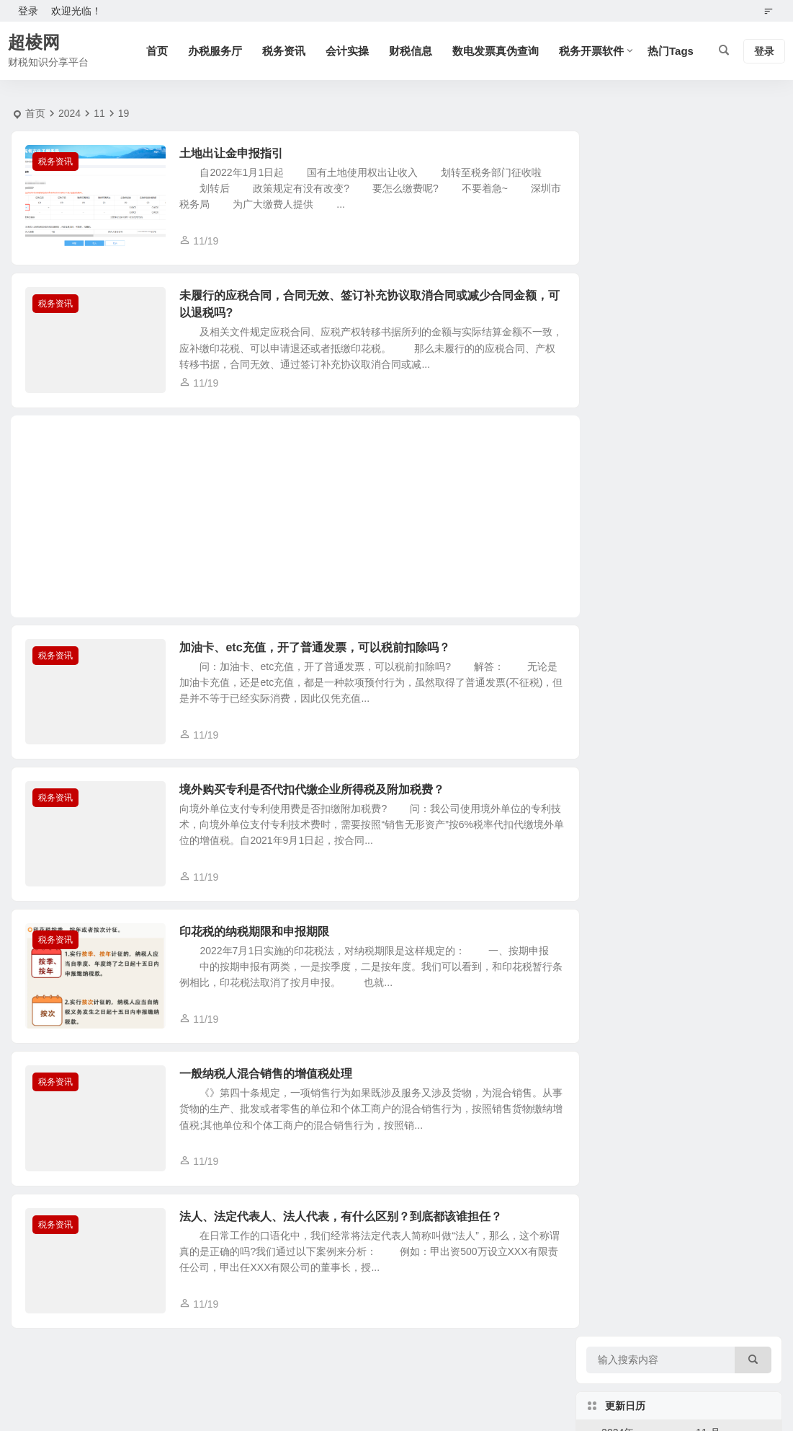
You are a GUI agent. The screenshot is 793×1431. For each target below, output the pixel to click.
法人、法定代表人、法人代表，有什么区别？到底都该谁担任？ (345, 1232)
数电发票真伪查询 (495, 51)
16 (753, 350)
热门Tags (671, 51)
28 (691, 412)
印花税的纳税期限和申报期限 (258, 942)
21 (691, 381)
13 (660, 350)
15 (722, 350)
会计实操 (347, 51)
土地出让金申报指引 (235, 153)
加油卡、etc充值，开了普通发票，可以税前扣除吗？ (319, 652)
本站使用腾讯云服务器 (492, 1382)
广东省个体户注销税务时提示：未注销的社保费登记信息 (719, 532)
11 (99, 113)
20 (660, 381)
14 (691, 350)
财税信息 (410, 51)
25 (598, 412)
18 (598, 381)
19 (629, 381)
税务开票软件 (591, 51)
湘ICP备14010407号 (397, 1403)
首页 (157, 51)
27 (660, 412)
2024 (69, 113)
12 (629, 350)
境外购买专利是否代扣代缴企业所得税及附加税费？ (316, 797)
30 (753, 412)
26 (629, 412)
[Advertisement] (290, 521)
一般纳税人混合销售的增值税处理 (270, 1087)
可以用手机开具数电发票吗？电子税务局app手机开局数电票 (719, 795)
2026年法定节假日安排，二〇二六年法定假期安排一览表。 (719, 663)
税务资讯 (283, 51)
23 (753, 381)
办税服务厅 (215, 51)
